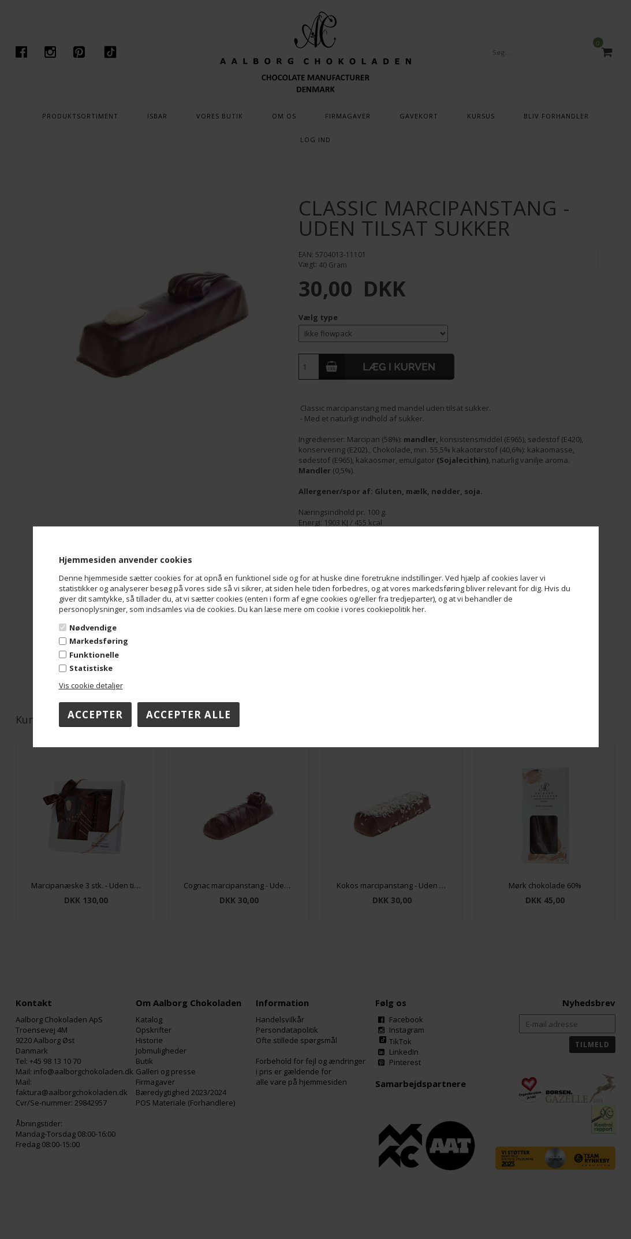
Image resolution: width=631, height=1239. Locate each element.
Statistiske (91, 668)
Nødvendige (93, 627)
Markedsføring (98, 641)
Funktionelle (94, 655)
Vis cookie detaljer (91, 685)
